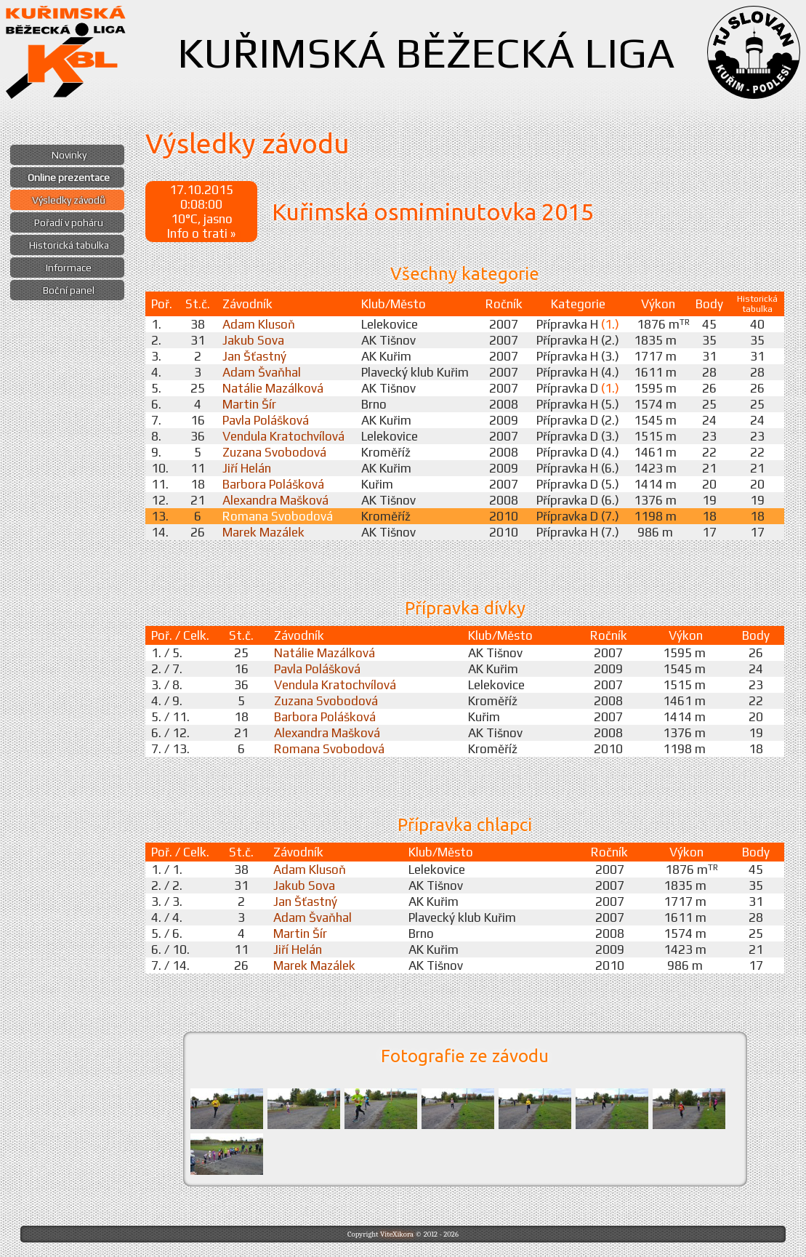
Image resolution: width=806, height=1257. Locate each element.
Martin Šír (249, 404)
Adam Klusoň (258, 324)
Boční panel (68, 290)
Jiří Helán (246, 468)
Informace (69, 267)
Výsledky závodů (68, 200)
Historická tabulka (69, 245)
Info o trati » (201, 233)
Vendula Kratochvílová (283, 436)
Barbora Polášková (273, 484)
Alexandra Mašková (275, 500)
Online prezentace (69, 177)
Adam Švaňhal (261, 372)
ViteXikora (397, 1234)
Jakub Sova (253, 340)
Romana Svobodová (277, 516)
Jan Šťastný (254, 356)
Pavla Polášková (265, 420)
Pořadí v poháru (68, 222)
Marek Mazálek (263, 532)
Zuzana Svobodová (274, 452)
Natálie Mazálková (272, 388)
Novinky (69, 155)
